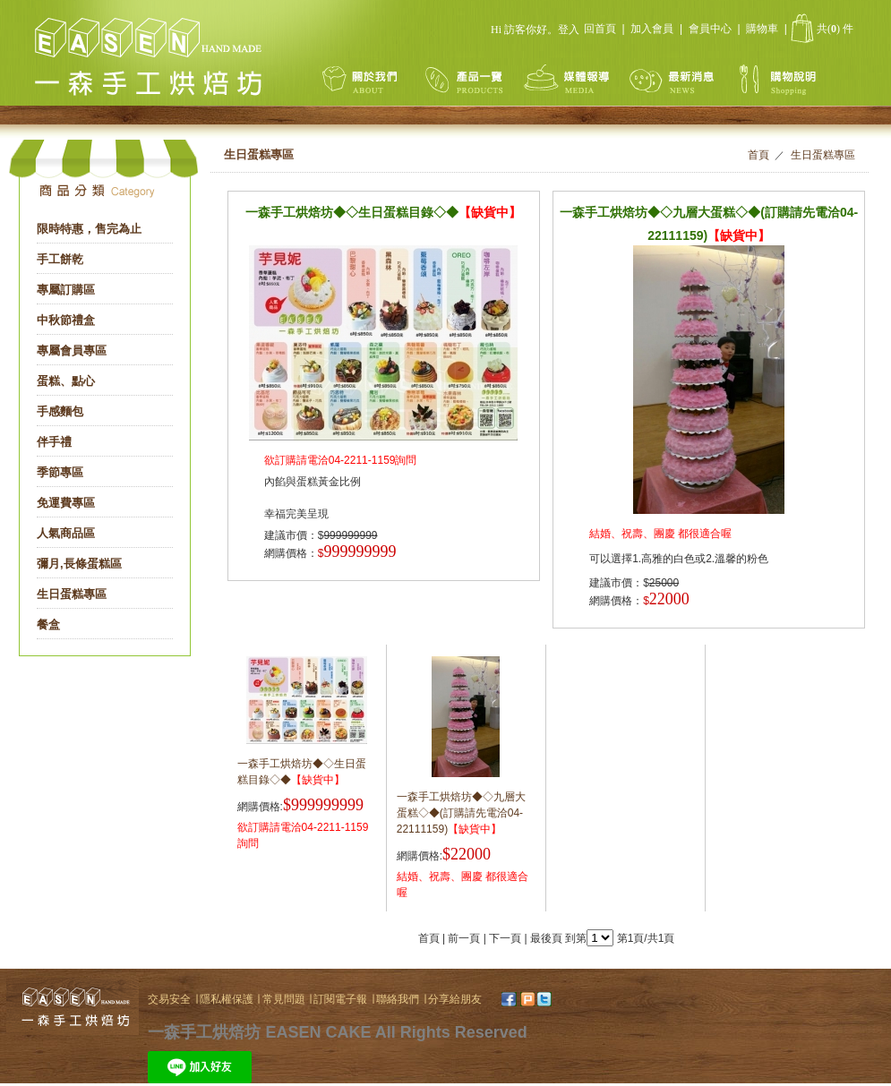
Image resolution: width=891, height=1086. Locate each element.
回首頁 (600, 28)
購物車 (762, 28)
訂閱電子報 (341, 999)
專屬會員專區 (72, 350)
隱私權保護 (228, 999)
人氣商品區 (66, 533)
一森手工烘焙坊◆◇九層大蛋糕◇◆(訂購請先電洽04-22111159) (461, 813)
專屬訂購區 (66, 289)
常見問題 (285, 999)
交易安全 (169, 999)
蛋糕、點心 (66, 381)
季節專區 (60, 472)
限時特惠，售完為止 (89, 228)
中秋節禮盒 (66, 320)
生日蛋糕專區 (72, 594)
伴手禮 (54, 442)
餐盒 (48, 624)
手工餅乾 (60, 259)
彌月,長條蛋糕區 (79, 563)
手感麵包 (60, 411)
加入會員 (651, 28)
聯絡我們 (397, 999)
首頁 (758, 155)
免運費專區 (66, 502)
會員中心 (710, 28)
